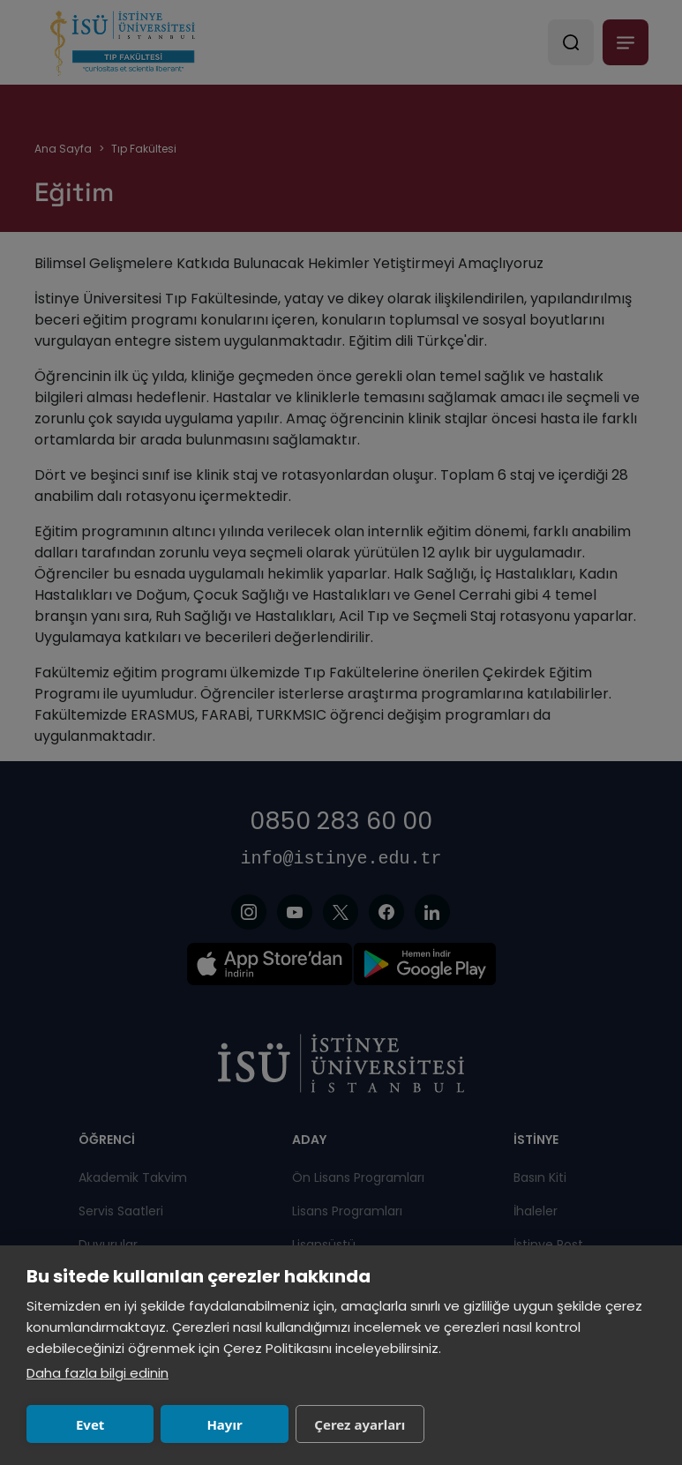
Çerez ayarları (359, 1424)
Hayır (224, 1424)
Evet (90, 1424)
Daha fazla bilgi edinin (97, 1373)
